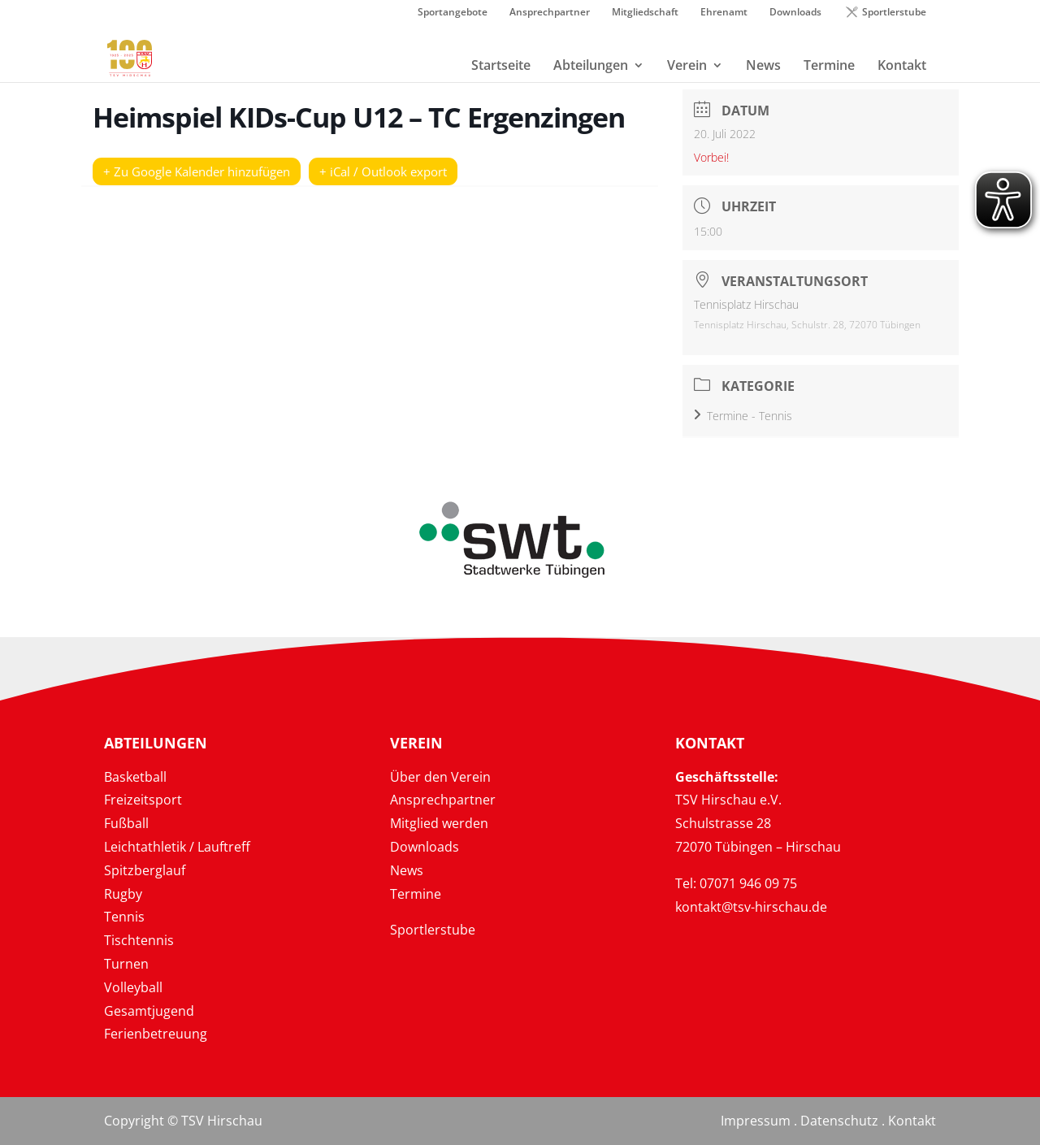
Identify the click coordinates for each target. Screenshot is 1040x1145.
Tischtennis (139, 940)
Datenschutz (839, 1121)
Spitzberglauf (144, 870)
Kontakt (912, 1121)
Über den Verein (440, 777)
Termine (415, 894)
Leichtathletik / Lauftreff (177, 847)
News (406, 870)
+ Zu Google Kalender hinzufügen (196, 171)
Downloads (795, 13)
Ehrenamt (724, 13)
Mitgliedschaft (645, 13)
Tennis (124, 917)
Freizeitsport (143, 800)
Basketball (135, 777)
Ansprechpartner (549, 13)
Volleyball (133, 987)
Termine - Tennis (743, 415)
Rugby (123, 894)
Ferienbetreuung (155, 1034)
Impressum (756, 1121)
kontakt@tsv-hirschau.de (751, 907)
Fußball (126, 823)
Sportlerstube (894, 13)
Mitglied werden (439, 823)
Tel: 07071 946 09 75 (736, 883)
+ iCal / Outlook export (383, 171)
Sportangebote (453, 13)
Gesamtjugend (149, 1011)
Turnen (126, 964)
